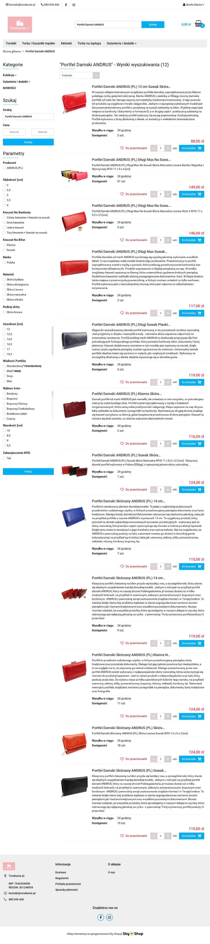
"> (22, 366)
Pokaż (28, 471)
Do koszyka (191, 148)
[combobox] (80, 75)
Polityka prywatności (68, 883)
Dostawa (60, 872)
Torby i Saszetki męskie (38, 43)
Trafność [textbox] (67, 75)
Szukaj (28, 142)
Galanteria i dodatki (122, 43)
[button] (63, 864)
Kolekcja (9, 75)
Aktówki (66, 43)
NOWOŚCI (9, 88)
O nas (111, 872)
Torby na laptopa (89, 43)
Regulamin (62, 878)
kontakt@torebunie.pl (22, 893)
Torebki (11, 43)
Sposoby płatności (66, 889)
